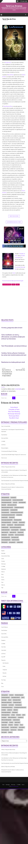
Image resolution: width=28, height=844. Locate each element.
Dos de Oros (8, 62)
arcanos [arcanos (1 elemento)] (13, 497)
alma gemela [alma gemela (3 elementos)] (5, 497)
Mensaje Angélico (4, 448)
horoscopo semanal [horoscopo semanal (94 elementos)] (7, 520)
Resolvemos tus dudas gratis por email (13, 362)
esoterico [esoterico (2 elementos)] (4, 517)
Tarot (14, 273)
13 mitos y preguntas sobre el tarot (11, 327)
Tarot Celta (3, 646)
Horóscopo (3, 563)
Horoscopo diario (4, 438)
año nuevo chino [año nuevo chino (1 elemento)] (12, 505)
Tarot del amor (4, 434)
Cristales (3, 561)
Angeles (2, 550)
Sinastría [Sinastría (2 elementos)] (20, 532)
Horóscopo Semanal (14, 414)
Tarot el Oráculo (4, 627)
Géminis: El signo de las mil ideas (8, 483)
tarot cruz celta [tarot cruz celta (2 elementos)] (19, 534)
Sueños (2, 579)
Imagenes (3, 640)
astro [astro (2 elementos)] (15, 502)
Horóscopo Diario (14, 416)
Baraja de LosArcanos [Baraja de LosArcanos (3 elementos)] (7, 507)
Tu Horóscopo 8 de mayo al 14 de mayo (9, 451)
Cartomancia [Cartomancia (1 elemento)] (5, 512)
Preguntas (3, 660)
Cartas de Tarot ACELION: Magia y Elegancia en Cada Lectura (13, 454)
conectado (18, 389)
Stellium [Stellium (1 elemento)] (4, 534)
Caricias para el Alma (5, 556)
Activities (4, 676)
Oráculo (3, 571)
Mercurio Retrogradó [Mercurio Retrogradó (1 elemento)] (15, 527)
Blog (2, 683)
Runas (2, 577)
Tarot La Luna (4, 457)
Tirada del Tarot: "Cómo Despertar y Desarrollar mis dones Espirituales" (12, 430)
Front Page (3, 680)
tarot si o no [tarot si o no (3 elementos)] (15, 539)
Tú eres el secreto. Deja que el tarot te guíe (12, 280)
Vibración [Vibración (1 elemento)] (4, 542)
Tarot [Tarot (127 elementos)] (11, 534)
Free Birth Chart (14, 418)
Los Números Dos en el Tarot (14, 222)
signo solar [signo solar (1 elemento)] (13, 532)
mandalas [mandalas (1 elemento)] (10, 525)
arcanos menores (6, 284)
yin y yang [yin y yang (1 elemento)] (12, 542)
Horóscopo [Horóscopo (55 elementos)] (17, 520)
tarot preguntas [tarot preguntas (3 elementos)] (6, 539)
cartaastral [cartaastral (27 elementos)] (5, 510)
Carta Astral (14, 407)
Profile (4, 666)
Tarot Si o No (3, 633)
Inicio (2, 686)
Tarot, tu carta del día (5, 426)
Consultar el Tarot (14, 409)
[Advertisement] (12, 303)
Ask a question (6, 663)
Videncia (3, 585)
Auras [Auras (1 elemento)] (4, 505)
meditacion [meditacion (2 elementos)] (5, 527)
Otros (2, 574)
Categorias (5, 669)
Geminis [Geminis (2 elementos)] (11, 517)
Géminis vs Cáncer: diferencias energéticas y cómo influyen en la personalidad (14, 471)
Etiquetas (4, 673)
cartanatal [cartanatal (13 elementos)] (14, 510)
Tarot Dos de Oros (7, 106)
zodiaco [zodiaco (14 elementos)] (19, 542)
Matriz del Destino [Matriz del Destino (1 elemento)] (19, 525)
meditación (3, 569)
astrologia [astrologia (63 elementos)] (22, 502)
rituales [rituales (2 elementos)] (22, 529)
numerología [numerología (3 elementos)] (14, 529)
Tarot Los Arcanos (14, 6)
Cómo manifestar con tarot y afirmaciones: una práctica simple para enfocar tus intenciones (13, 337)
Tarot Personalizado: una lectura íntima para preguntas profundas (14, 480)
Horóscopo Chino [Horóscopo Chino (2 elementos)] (6, 522)
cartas (2, 558)
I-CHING (3, 441)
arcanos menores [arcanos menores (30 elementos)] (17, 500)
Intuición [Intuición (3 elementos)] (21, 522)
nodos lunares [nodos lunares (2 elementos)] (5, 529)
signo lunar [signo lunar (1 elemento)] (5, 532)
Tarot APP (3, 656)
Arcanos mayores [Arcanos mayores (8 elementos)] (6, 500)
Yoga (2, 587)
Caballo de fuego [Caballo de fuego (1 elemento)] (19, 507)
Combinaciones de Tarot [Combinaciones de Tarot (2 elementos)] (16, 512)
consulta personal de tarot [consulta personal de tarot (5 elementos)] (8, 515)
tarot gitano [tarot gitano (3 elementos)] (15, 537)
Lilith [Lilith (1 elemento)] (3, 525)
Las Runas (3, 444)
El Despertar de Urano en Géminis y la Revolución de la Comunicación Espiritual (12, 488)
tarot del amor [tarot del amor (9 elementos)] (5, 537)
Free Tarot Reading (14, 411)
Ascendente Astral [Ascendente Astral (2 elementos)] (6, 502)
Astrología (3, 553)
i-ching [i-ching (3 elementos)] (15, 522)
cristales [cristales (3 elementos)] (19, 515)
